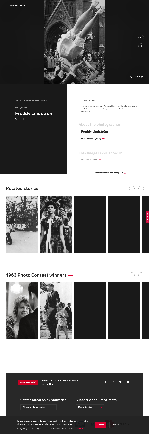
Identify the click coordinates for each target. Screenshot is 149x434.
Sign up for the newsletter (34, 407)
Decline (115, 425)
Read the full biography (91, 139)
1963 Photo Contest (17, 6)
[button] (132, 188)
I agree (101, 425)
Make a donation (85, 407)
